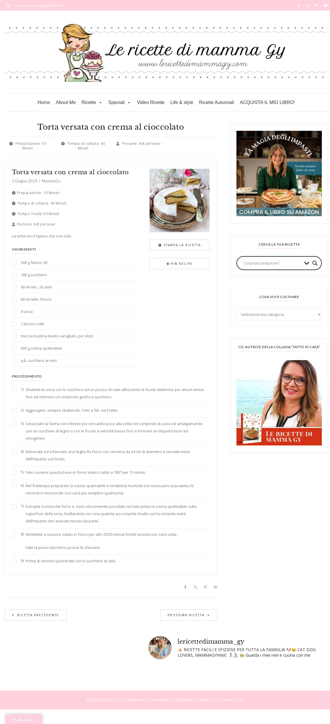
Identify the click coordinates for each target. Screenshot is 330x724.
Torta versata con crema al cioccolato (70, 172)
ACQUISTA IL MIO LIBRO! (267, 102)
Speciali (119, 102)
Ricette (92, 102)
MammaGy (51, 181)
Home (44, 102)
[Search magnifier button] (315, 263)
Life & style (182, 102)
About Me (66, 102)
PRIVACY (205, 699)
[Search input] (272, 263)
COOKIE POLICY (231, 699)
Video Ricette (151, 102)
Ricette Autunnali (216, 102)
